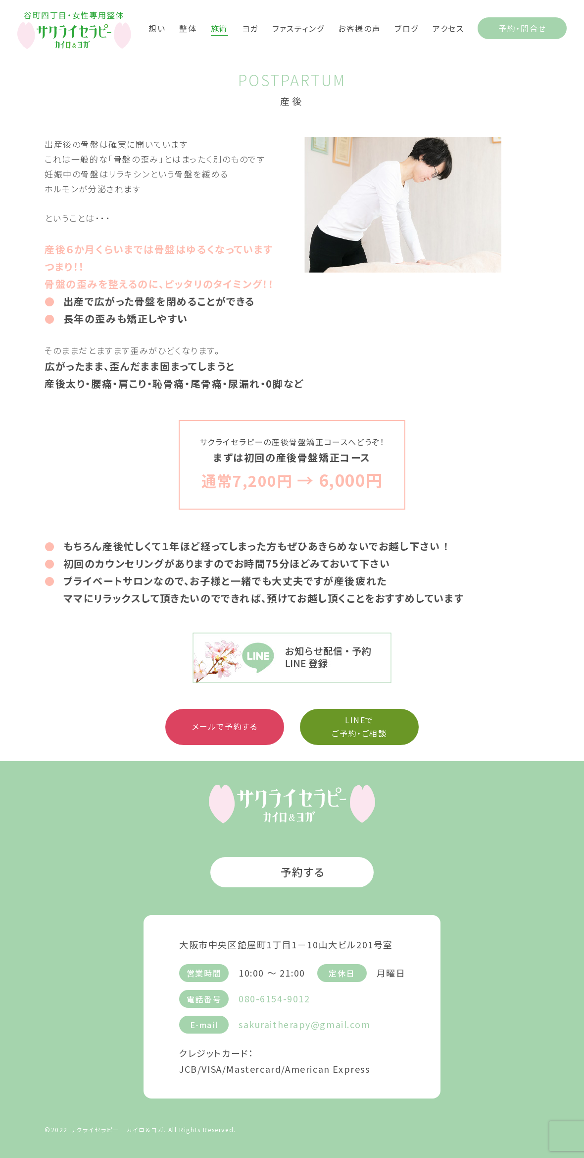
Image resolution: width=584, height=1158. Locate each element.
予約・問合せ (522, 28)
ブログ (406, 28)
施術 (219, 28)
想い (156, 28)
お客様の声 (359, 28)
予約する (292, 871)
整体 (187, 28)
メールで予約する (225, 726)
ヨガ (250, 28)
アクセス (448, 28)
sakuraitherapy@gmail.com (305, 1023)
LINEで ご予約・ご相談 (359, 726)
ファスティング (298, 28)
